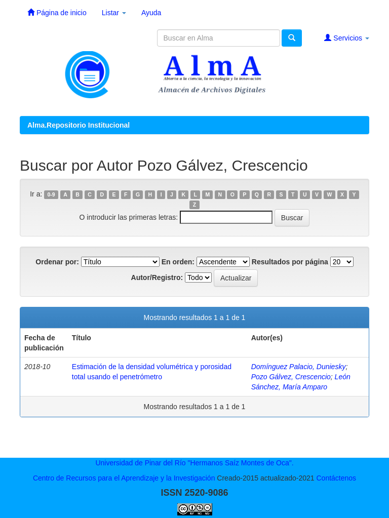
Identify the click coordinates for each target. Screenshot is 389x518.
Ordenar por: (57, 262)
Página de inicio (57, 12)
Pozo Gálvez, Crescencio (291, 377)
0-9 (51, 194)
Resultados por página (290, 262)
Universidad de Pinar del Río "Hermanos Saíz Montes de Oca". (194, 463)
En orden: (178, 262)
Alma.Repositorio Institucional (78, 125)
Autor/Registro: (157, 277)
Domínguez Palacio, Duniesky (298, 367)
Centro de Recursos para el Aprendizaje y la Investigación (124, 478)
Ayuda (151, 13)
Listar (114, 13)
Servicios (346, 37)
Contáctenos (336, 478)
